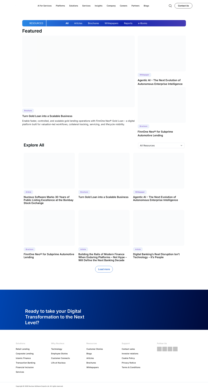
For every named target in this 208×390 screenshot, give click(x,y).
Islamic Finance (23, 358)
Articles (78, 23)
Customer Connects (60, 358)
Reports (128, 23)
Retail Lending (23, 349)
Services (20, 372)
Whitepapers (111, 23)
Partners (135, 5)
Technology (56, 349)
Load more (104, 269)
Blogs (89, 353)
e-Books (142, 23)
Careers (123, 5)
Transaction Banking (25, 362)
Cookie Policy (128, 358)
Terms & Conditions (131, 367)
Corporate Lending (25, 353)
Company (111, 5)
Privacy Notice (129, 362)
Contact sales (128, 349)
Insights (98, 5)
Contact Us (183, 5)
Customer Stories (94, 349)
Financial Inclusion (25, 367)
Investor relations (130, 353)
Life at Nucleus (58, 362)
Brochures (93, 23)
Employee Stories (59, 353)
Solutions (73, 5)
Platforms (60, 5)
